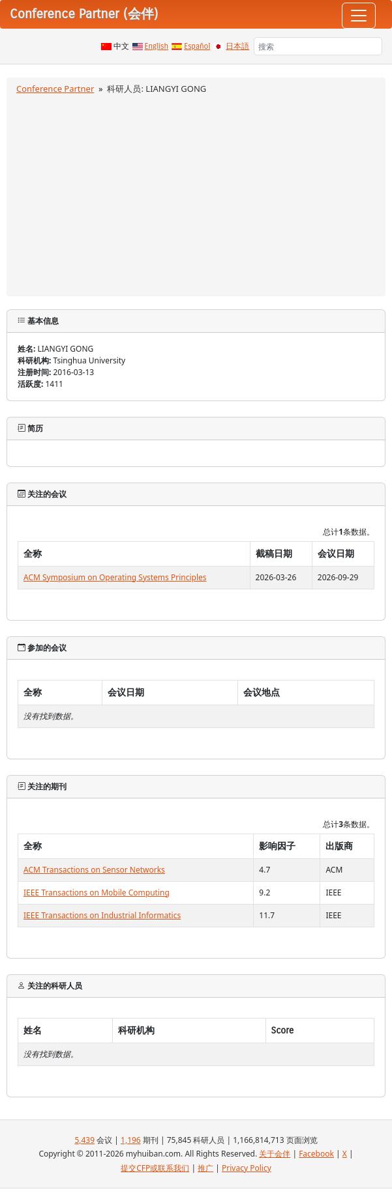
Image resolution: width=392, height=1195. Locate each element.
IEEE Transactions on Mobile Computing (96, 892)
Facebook (316, 1153)
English (157, 46)
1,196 (131, 1140)
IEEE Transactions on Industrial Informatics (102, 915)
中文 (121, 46)
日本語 (237, 46)
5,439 (84, 1140)
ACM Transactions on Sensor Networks (94, 869)
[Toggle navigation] (359, 16)
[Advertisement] (196, 193)
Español (197, 46)
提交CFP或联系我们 (155, 1168)
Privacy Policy (246, 1168)
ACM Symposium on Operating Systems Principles (115, 577)
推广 (205, 1168)
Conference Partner (55, 88)
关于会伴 (274, 1153)
